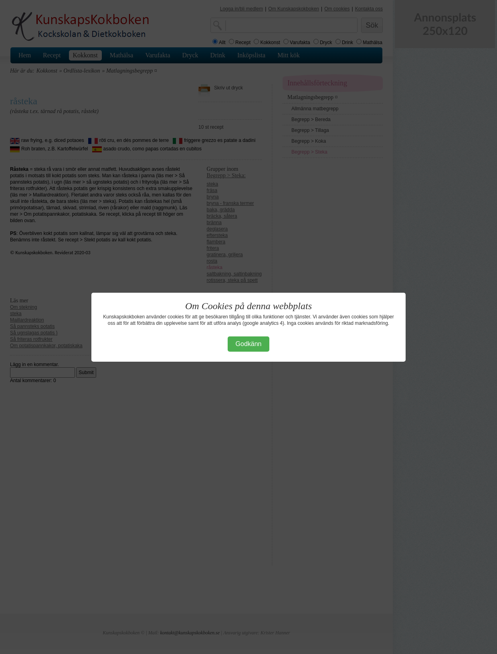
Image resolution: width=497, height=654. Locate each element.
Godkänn (249, 343)
